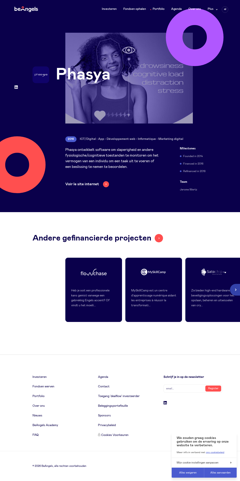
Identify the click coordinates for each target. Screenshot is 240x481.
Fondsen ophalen (134, 9)
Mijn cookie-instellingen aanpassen (204, 462)
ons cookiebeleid (215, 452)
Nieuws (37, 415)
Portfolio (158, 9)
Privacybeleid (107, 425)
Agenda (176, 9)
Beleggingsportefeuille (113, 405)
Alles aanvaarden (220, 472)
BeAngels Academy (45, 425)
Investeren (109, 9)
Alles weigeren (188, 472)
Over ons (194, 9)
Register (213, 388)
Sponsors (104, 415)
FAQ (35, 434)
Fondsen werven (43, 386)
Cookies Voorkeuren (114, 435)
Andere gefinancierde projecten (91, 238)
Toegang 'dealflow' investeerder (119, 396)
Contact (104, 386)
